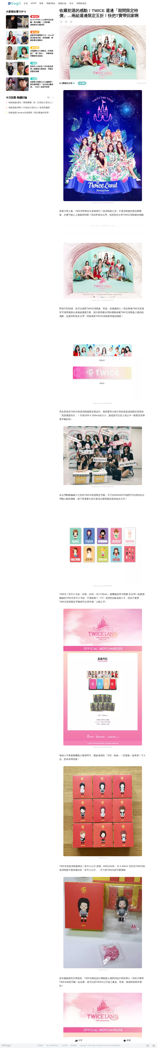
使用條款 (40, 1045)
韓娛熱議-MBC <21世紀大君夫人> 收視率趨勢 (29, 107)
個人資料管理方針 (52, 1045)
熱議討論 (62, 3)
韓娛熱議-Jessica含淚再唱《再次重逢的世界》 (29, 113)
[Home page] (14, 4)
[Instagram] (153, 1045)
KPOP (33, 3)
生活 (71, 3)
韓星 (41, 3)
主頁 (26, 3)
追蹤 (82, 83)
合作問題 (64, 1045)
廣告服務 (74, 1045)
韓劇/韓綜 (50, 3)
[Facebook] (147, 1045)
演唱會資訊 (81, 3)
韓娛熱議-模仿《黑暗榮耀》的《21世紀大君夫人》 (31, 102)
